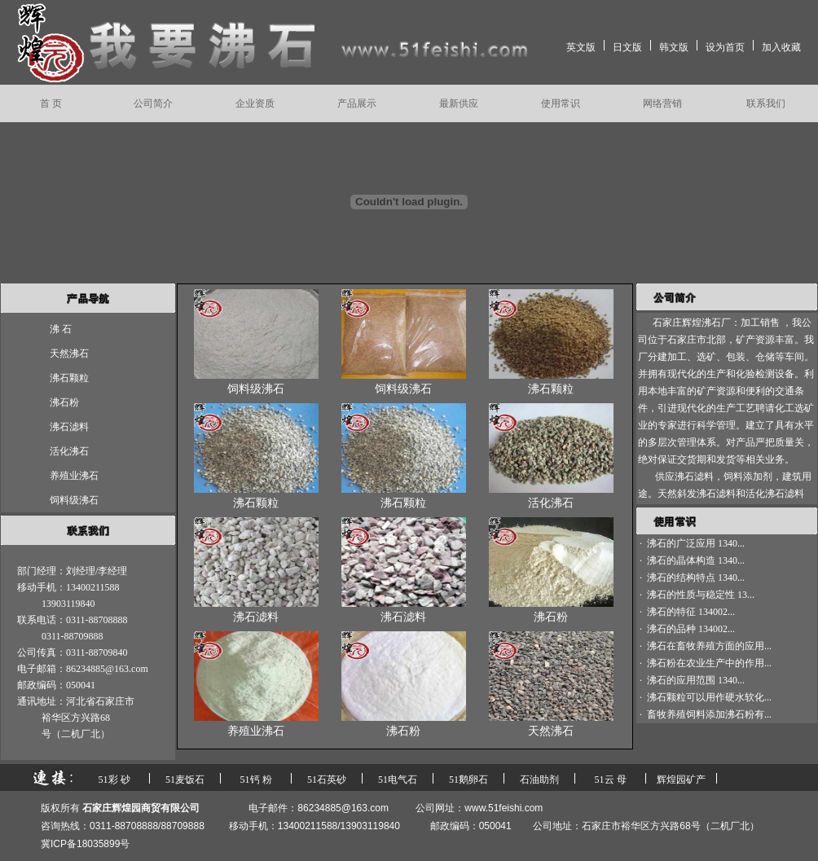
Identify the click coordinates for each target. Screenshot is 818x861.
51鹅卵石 (468, 779)
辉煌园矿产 (681, 779)
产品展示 (356, 103)
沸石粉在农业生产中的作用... (709, 663)
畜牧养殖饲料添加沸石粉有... (709, 714)
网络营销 (662, 103)
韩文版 (673, 47)
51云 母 (611, 779)
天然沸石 (69, 353)
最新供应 (458, 103)
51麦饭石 (184, 779)
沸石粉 (64, 402)
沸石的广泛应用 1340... (696, 543)
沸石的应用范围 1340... (696, 680)
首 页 (51, 103)
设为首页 (725, 47)
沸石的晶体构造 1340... (696, 560)
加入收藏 (781, 47)
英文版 (581, 47)
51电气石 (397, 779)
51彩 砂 (114, 779)
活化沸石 (69, 451)
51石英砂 (326, 779)
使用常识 (560, 103)
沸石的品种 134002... (691, 629)
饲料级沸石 (74, 500)
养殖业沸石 (74, 475)
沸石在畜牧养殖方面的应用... (709, 646)
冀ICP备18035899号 (85, 844)
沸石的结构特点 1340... (696, 577)
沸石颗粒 (69, 378)
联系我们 (765, 103)
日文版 (627, 47)
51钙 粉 (256, 779)
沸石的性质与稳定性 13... (700, 594)
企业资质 (255, 103)
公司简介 (153, 103)
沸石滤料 (69, 427)
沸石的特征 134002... (691, 611)
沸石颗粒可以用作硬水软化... (709, 697)
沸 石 (61, 329)
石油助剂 (539, 779)
